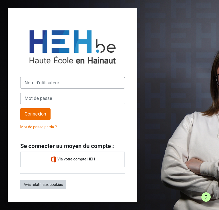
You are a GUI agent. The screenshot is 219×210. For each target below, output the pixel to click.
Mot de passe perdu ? (38, 127)
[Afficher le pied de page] (206, 197)
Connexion (35, 114)
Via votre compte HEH (72, 159)
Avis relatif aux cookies (43, 184)
